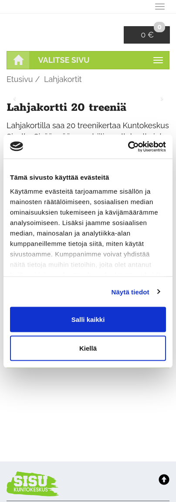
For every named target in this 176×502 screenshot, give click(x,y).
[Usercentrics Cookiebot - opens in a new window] (128, 146)
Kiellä (88, 348)
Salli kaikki (88, 319)
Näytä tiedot (130, 291)
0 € (153, 32)
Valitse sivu (64, 60)
